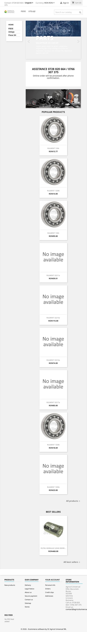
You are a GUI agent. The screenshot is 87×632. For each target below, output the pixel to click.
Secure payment (31, 596)
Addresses (49, 596)
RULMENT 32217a (53, 402)
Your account (52, 579)
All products (73, 501)
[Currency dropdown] (49, 3)
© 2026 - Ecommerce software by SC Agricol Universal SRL (43, 629)
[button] (30, 40)
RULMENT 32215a (53, 318)
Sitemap (28, 603)
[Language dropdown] (29, 3)
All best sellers (72, 562)
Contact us (29, 599)
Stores (27, 607)
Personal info (50, 585)
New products (9, 585)
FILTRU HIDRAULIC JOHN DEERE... (53, 548)
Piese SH (12, 35)
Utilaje (31, 11)
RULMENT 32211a (53, 275)
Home (10, 24)
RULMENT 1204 (53, 148)
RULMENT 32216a (53, 360)
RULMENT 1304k (53, 445)
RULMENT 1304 (53, 233)
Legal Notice (29, 589)
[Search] (68, 12)
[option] (53, 40)
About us (28, 592)
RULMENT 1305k (53, 487)
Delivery (28, 585)
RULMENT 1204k (53, 191)
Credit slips (49, 592)
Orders (48, 589)
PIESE (23, 11)
